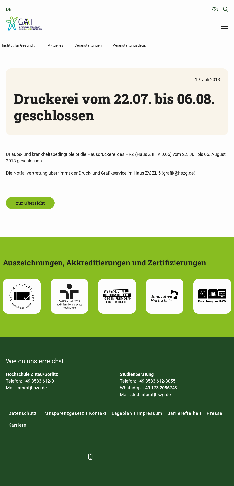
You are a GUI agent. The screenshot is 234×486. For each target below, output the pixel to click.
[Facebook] (10, 456)
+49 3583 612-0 (38, 381)
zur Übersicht (30, 203)
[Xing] (37, 456)
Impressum (149, 413)
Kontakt (97, 413)
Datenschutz (22, 413)
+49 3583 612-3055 (156, 381)
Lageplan (122, 413)
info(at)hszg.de (31, 387)
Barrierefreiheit (184, 413)
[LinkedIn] (24, 456)
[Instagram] (65, 456)
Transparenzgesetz (63, 413)
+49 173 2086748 (160, 387)
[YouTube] (51, 456)
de (8, 9)
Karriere (17, 425)
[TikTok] (78, 456)
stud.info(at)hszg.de (150, 394)
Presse (214, 413)
